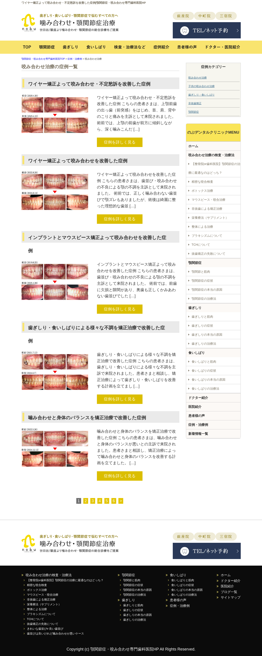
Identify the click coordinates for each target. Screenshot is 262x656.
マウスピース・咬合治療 (208, 199)
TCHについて (201, 244)
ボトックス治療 (202, 190)
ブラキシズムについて (207, 235)
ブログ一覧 (229, 592)
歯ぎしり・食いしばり (201, 94)
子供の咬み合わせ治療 (201, 86)
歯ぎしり (70, 49)
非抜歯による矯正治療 (207, 208)
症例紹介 (162, 49)
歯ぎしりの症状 (202, 325)
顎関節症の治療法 (204, 298)
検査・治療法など (130, 49)
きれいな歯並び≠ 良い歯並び (45, 628)
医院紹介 (194, 407)
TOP (28, 49)
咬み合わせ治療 (197, 77)
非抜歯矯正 (194, 103)
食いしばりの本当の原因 (208, 379)
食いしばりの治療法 (205, 388)
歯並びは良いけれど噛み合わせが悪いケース (55, 633)
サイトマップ (231, 597)
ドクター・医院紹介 (220, 49)
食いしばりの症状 (204, 370)
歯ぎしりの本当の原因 (207, 334)
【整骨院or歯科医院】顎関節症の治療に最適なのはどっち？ (214, 168)
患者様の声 (187, 49)
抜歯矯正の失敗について (208, 253)
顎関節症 (47, 49)
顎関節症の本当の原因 (207, 289)
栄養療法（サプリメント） (210, 217)
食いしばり (96, 49)
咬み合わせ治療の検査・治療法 (211, 155)
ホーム (193, 146)
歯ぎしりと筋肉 (202, 316)
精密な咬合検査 (202, 181)
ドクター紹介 (198, 398)
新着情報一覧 (198, 434)
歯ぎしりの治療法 (204, 343)
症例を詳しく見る (119, 142)
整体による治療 (202, 226)
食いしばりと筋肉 (204, 361)
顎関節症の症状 (202, 280)
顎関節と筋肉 (201, 271)
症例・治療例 (75, 58)
